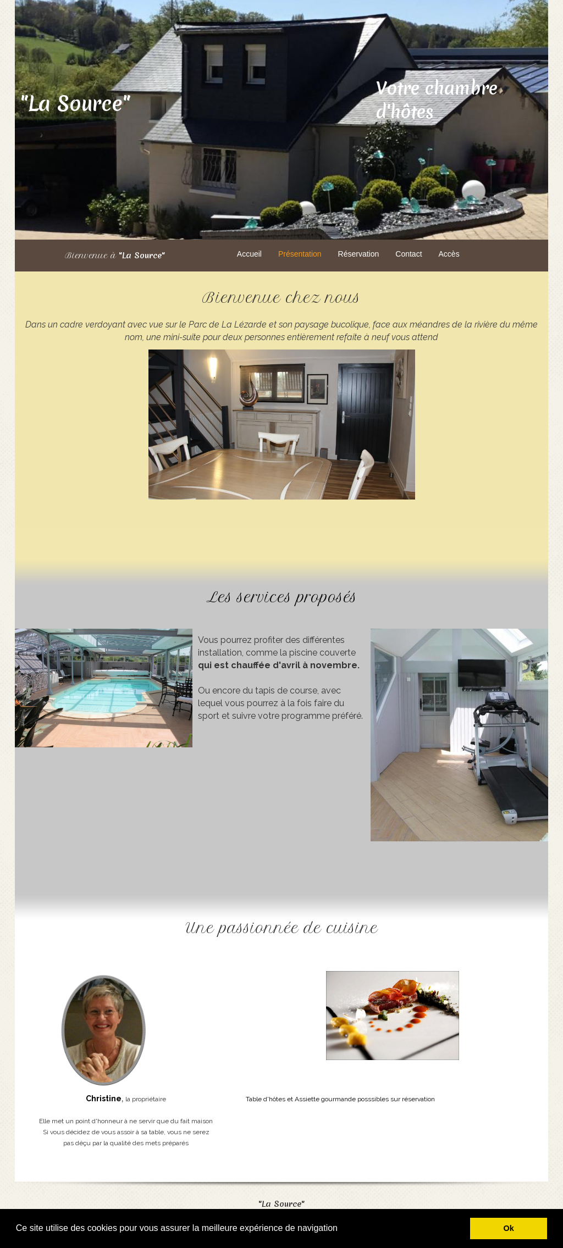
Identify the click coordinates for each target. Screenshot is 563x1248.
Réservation (358, 253)
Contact (408, 253)
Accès (449, 253)
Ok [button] (509, 1228)
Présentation (300, 253)
